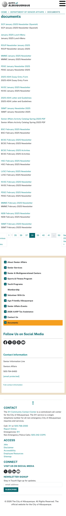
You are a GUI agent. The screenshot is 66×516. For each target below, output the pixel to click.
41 (49, 235)
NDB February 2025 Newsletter (15, 213)
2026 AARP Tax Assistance (20, 312)
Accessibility (10, 450)
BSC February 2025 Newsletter (15, 129)
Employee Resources (13, 453)
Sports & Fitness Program (19, 279)
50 (59, 235)
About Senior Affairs (17, 262)
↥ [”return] (33, 403)
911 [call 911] (18, 432)
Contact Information (15, 354)
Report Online (10, 429)
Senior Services (14, 268)
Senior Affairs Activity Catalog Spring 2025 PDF (23, 119)
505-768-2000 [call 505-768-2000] (21, 426)
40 (43, 235)
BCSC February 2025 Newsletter (16, 140)
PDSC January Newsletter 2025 (15, 66)
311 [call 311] (9, 426)
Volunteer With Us (16, 295)
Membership (14, 290)
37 (26, 235)
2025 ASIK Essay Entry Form (14, 77)
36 (21, 235)
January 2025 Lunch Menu (13, 35)
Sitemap (8, 456)
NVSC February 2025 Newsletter (16, 182)
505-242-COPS (38, 435)
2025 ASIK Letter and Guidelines (16, 98)
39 (38, 235)
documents (12, 323)
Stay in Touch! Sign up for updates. (20, 480)
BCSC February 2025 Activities (15, 150)
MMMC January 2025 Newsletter (16, 56)
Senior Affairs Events (17, 306)
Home (4, 12)
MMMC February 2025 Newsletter (17, 203)
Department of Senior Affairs (27, 12)
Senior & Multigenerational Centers (24, 273)
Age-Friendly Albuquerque (20, 301)
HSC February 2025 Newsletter (15, 161)
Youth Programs (15, 284)
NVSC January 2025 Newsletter (15, 87)
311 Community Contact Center (22, 412)
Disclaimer (9, 447)
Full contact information (12, 385)
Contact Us (12, 317)
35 (15, 235)
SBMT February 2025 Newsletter (16, 224)
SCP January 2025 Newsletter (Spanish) (19, 24)
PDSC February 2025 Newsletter (16, 192)
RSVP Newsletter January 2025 (15, 45)
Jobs (6, 444)
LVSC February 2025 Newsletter (16, 171)
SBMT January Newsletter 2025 (15, 108)
